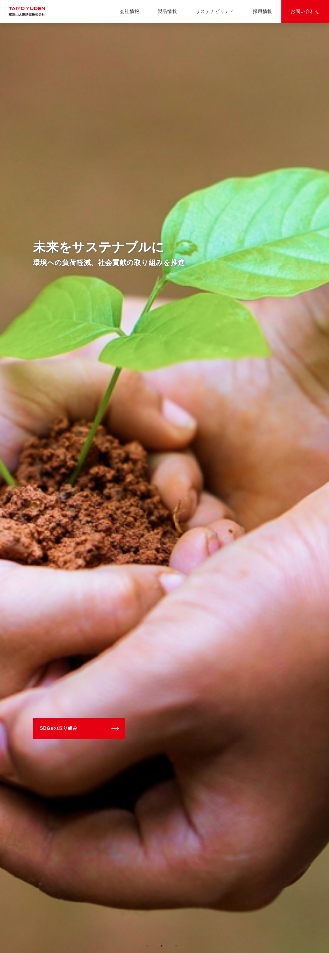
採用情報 (262, 11)
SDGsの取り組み (59, 728)
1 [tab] (147, 946)
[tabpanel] (164, 488)
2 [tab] (161, 946)
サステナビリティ (215, 11)
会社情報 (129, 11)
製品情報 (167, 11)
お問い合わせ (305, 11)
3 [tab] (176, 946)
